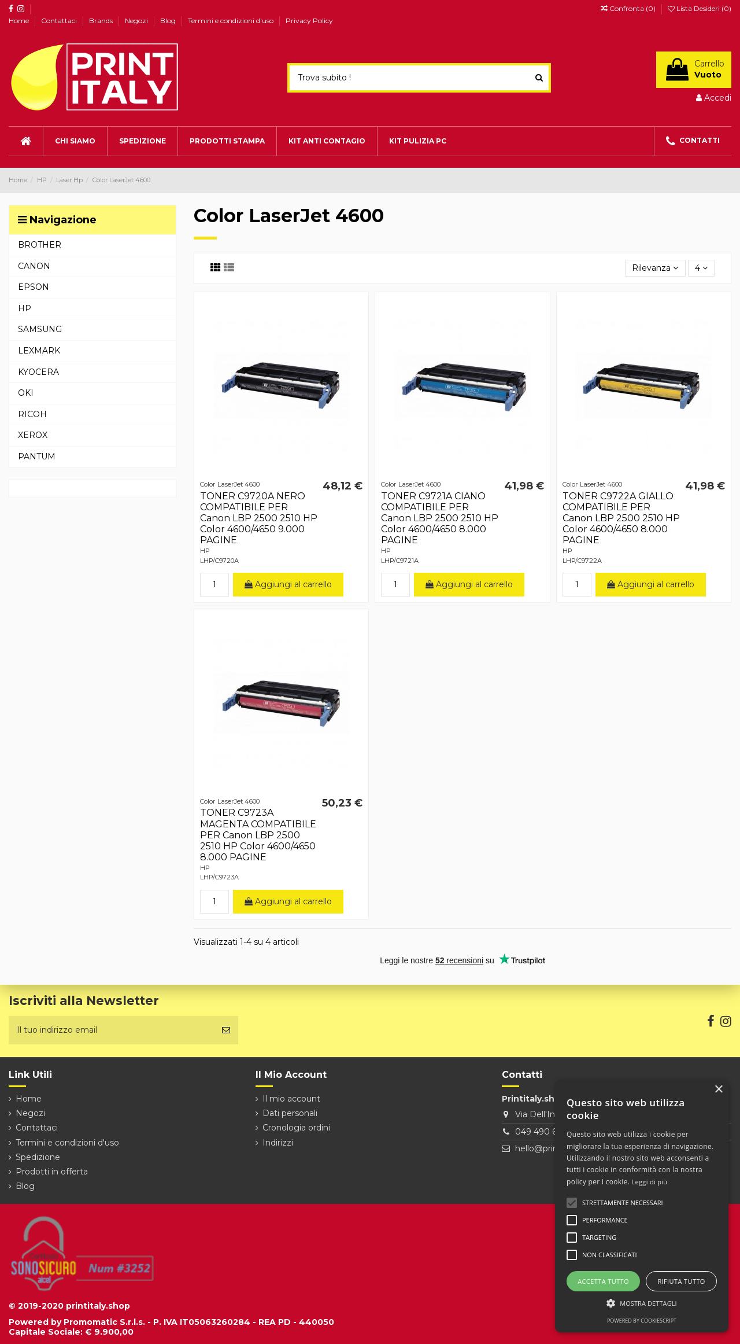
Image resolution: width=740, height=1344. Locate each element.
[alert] (641, 1206)
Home (20, 20)
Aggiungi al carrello (288, 584)
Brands (101, 20)
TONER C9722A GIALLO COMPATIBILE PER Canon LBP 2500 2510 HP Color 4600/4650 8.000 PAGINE (621, 518)
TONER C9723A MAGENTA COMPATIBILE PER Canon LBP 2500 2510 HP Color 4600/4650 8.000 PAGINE (258, 835)
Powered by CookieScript (641, 1320)
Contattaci (60, 20)
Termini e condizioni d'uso (231, 20)
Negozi (137, 20)
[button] (642, 1303)
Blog (168, 20)
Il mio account (291, 1098)
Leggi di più (650, 1181)
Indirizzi (277, 1142)
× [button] (718, 1089)
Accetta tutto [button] (603, 1281)
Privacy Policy (309, 20)
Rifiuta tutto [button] (681, 1281)
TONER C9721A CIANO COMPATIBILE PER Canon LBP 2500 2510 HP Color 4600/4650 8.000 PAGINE (439, 518)
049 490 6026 (543, 1131)
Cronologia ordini (296, 1127)
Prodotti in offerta (52, 1171)
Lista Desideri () (699, 8)
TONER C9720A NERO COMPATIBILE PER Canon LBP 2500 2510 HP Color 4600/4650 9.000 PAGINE (258, 518)
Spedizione (38, 1157)
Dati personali (289, 1113)
